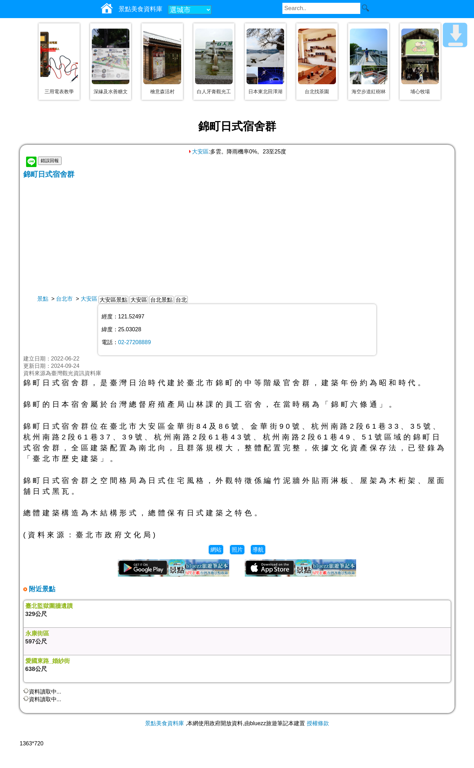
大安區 (198, 152)
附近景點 (41, 589)
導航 (258, 550)
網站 (216, 550)
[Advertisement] (237, 231)
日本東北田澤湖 (265, 91)
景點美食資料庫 (164, 723)
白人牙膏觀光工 (214, 91)
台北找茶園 (317, 91)
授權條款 (318, 723)
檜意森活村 (162, 91)
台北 (181, 300)
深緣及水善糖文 (111, 91)
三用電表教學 (59, 91)
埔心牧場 (420, 91)
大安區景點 (113, 300)
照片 (237, 550)
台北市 (64, 299)
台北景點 (161, 300)
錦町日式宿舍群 (48, 174)
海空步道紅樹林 (369, 91)
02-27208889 (134, 342)
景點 (42, 299)
